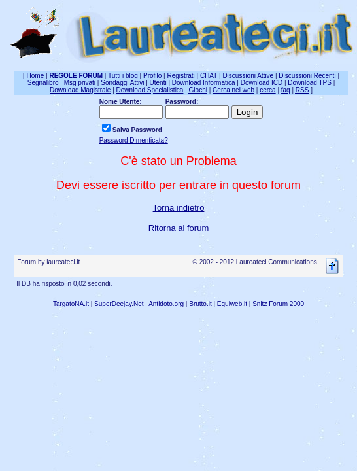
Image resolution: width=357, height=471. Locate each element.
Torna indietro (179, 208)
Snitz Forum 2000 (278, 303)
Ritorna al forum (178, 228)
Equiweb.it (232, 303)
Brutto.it (200, 303)
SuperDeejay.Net (118, 303)
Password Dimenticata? (133, 140)
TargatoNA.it (71, 303)
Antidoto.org (166, 303)
